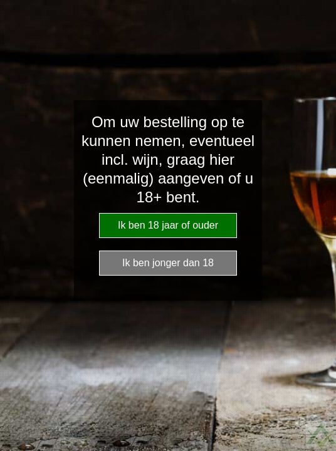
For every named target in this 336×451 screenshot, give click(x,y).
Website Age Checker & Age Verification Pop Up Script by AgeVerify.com (321, 436)
